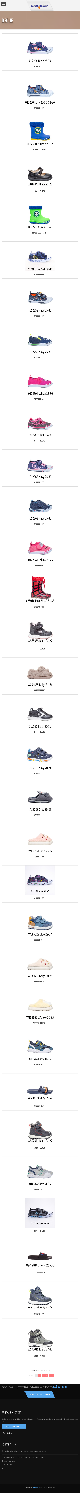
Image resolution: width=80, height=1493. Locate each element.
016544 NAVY (39, 1064)
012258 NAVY (39, 316)
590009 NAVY (39, 1106)
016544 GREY (39, 1189)
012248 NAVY (39, 66)
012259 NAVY (39, 357)
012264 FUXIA (39, 565)
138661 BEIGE (39, 981)
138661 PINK (39, 856)
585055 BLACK (39, 648)
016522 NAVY (39, 773)
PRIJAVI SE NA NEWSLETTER (14, 1426)
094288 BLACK (39, 1272)
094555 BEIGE (39, 690)
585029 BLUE (39, 940)
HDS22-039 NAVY (39, 149)
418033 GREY (39, 815)
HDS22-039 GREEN (39, 232)
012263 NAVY (39, 524)
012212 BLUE (39, 274)
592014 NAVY (39, 1314)
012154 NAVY (39, 898)
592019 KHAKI (39, 1355)
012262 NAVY (39, 482)
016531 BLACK (39, 732)
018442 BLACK (39, 191)
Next (51, 1375)
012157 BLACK (39, 1231)
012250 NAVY (39, 108)
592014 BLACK (39, 1148)
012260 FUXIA (39, 399)
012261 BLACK (39, 440)
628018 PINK (39, 607)
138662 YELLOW (39, 1023)
